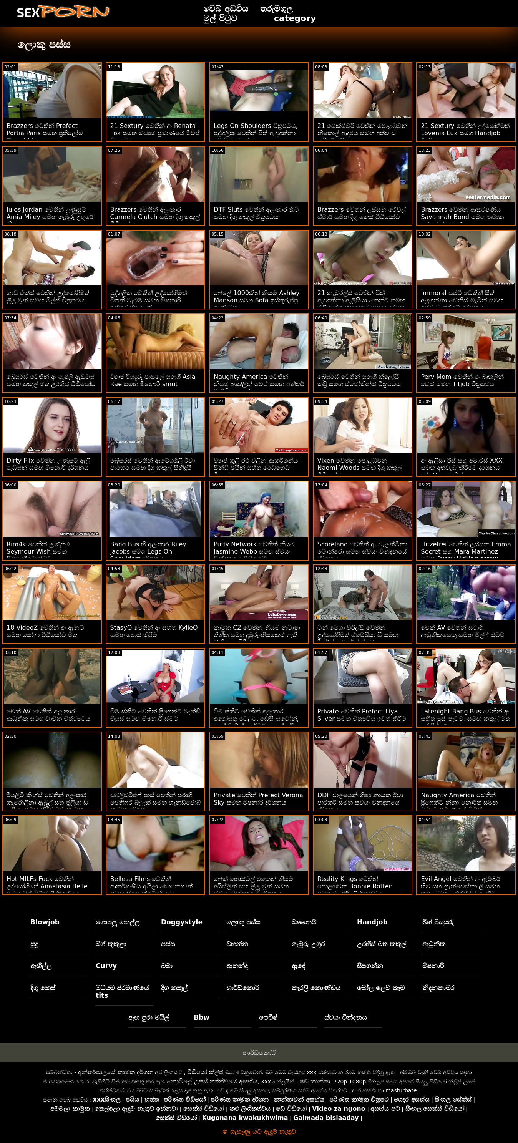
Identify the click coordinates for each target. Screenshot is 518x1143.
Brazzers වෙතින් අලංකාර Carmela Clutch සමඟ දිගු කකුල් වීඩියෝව (155, 217)
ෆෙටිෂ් (268, 1017)
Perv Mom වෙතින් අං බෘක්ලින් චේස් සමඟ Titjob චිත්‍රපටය (462, 380)
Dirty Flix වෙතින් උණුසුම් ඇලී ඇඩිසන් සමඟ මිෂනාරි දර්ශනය (48, 464)
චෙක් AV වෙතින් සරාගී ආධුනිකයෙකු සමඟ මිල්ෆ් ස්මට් (462, 631)
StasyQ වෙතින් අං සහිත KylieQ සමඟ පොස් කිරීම (154, 631)
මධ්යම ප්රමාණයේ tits (122, 991)
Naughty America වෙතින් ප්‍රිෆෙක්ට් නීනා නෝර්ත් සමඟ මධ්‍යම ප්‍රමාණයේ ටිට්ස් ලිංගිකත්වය (459, 806)
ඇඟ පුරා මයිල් (148, 1017)
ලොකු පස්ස (243, 922)
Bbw (201, 1017)
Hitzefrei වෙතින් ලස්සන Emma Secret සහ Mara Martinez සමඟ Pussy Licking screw (466, 551)
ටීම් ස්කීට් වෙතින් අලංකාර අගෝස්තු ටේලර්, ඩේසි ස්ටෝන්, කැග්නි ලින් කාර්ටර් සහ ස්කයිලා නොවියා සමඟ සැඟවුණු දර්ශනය (257, 722)
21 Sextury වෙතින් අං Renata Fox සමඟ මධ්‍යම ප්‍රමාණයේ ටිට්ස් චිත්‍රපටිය (155, 133)
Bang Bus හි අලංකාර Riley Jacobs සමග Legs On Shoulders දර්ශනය (148, 551)
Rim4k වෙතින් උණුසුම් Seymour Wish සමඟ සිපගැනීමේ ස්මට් (38, 551)
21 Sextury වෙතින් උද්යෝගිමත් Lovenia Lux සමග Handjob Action (465, 133)
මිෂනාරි (433, 966)
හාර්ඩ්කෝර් (242, 988)
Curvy (106, 966)
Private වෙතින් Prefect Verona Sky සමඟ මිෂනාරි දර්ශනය (258, 798)
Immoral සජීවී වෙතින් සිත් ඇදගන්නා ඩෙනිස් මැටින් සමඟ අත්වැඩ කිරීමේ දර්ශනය (462, 300)
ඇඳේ (298, 966)
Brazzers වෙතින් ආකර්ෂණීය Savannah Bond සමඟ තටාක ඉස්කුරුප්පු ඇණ (462, 217)
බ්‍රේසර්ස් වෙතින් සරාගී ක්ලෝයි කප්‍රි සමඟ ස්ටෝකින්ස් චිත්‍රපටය (359, 380)
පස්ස (168, 944)
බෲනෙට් (304, 922)
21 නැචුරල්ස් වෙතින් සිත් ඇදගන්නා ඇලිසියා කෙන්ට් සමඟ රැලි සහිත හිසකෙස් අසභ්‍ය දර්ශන (361, 300)
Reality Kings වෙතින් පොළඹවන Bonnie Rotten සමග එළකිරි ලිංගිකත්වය (355, 886)
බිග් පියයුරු (438, 922)
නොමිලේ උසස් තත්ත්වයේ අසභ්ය (212, 1081)
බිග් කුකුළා (111, 944)
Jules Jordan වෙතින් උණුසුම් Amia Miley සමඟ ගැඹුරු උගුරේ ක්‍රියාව (50, 217)
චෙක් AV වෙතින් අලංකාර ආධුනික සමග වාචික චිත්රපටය (48, 715)
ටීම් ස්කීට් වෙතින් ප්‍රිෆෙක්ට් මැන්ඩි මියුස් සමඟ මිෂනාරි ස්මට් (155, 715)
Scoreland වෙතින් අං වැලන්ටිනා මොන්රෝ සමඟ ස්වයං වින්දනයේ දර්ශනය (362, 551)
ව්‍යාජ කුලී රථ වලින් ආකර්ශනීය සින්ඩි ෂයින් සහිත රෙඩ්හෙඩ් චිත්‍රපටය (256, 468)
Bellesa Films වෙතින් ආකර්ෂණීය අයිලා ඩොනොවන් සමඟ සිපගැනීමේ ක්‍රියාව (151, 886)
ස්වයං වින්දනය (345, 1017)
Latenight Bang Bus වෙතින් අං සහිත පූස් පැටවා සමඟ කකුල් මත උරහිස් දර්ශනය (465, 719)
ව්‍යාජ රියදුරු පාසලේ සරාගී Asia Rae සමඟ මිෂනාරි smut (153, 380)
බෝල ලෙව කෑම (381, 988)
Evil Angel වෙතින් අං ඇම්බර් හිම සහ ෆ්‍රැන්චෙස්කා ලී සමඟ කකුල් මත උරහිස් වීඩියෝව (460, 886)
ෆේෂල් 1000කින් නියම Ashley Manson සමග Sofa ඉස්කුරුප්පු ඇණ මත (256, 300)
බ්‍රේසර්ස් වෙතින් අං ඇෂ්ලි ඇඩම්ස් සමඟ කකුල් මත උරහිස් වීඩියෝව (51, 380)
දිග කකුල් (174, 988)
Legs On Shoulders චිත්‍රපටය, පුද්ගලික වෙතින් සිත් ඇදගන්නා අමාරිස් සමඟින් (256, 133)
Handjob (372, 922)
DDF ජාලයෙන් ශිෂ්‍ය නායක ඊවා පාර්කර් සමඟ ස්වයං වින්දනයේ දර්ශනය (360, 802)
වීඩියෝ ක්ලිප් (205, 1072)
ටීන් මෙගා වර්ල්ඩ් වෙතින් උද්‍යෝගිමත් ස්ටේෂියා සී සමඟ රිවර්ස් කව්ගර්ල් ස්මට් (357, 635)
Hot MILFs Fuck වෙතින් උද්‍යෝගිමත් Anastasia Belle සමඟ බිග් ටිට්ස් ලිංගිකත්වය (47, 886)
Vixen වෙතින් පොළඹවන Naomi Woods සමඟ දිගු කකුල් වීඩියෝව (359, 468)
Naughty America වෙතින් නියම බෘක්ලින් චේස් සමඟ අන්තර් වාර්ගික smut (259, 384)
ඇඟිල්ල (40, 966)
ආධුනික (433, 944)
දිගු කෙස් (42, 988)
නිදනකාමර (438, 988)
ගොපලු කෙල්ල (117, 922)
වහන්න (237, 944)
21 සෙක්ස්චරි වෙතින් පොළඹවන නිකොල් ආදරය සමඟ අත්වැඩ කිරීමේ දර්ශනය (362, 133)
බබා (167, 966)
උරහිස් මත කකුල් (381, 944)
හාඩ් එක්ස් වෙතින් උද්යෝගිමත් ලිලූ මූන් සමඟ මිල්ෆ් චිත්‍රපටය (48, 296)
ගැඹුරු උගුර (308, 944)
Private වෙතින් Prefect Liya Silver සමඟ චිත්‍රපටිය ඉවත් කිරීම (361, 715)
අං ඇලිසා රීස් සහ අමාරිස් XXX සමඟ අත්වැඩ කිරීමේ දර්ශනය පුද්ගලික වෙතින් (461, 468)
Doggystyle (182, 922)
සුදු (34, 944)
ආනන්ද (237, 966)
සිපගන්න (370, 966)
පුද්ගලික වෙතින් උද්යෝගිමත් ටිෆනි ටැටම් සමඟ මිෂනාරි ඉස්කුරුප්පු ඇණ (148, 300)
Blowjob (45, 922)
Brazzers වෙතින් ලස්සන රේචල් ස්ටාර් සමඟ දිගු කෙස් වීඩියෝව (361, 213)
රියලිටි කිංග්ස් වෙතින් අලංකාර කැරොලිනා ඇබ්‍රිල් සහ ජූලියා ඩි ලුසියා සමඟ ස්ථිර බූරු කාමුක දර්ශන (47, 806)
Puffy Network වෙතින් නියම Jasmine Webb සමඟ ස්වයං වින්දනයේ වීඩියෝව (254, 551)
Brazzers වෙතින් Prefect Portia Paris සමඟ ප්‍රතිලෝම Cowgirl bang (45, 133)
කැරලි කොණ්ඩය (316, 988)
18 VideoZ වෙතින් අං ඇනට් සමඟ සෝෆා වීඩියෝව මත (46, 631)
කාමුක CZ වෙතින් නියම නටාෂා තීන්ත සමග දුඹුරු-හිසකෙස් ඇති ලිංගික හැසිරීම (257, 635)
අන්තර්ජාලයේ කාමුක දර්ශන (115, 1072)
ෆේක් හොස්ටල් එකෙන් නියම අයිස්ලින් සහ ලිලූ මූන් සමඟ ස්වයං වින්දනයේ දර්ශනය (253, 886)
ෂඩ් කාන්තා (315, 1081)
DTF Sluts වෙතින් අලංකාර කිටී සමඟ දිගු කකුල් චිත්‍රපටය (256, 213)
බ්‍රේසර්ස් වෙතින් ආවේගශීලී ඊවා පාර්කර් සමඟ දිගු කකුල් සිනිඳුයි (152, 464)
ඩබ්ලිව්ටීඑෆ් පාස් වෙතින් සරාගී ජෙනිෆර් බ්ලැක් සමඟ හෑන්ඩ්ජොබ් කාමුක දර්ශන (155, 802)
